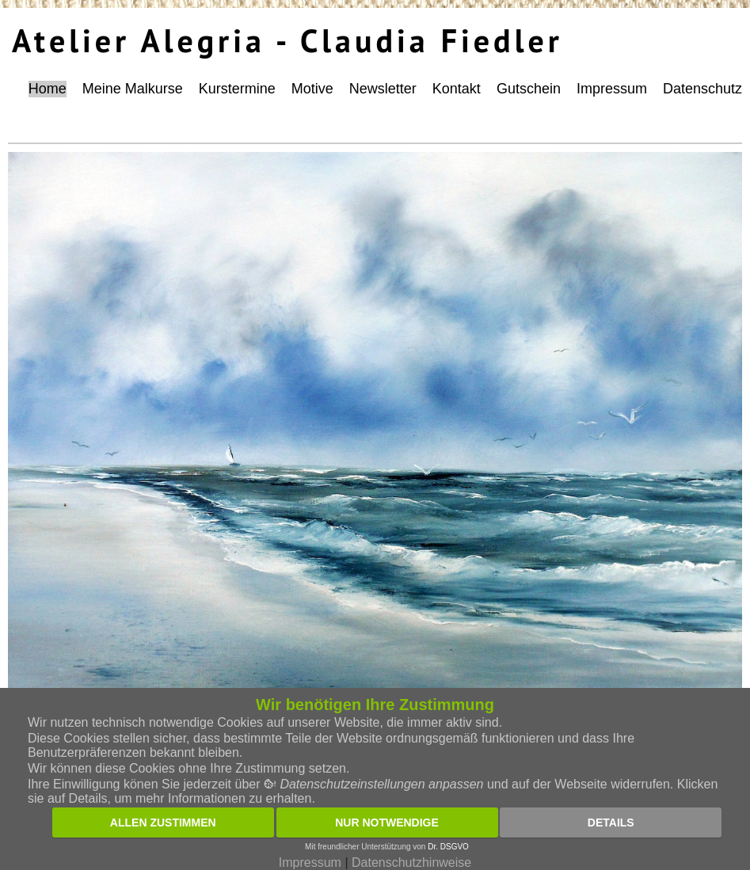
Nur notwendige (387, 822)
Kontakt (456, 89)
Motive (312, 89)
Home (48, 89)
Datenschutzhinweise (411, 862)
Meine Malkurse (132, 89)
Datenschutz (702, 89)
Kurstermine (237, 89)
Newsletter (383, 89)
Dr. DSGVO (448, 846)
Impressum (612, 89)
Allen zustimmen (163, 822)
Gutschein (529, 89)
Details (611, 822)
